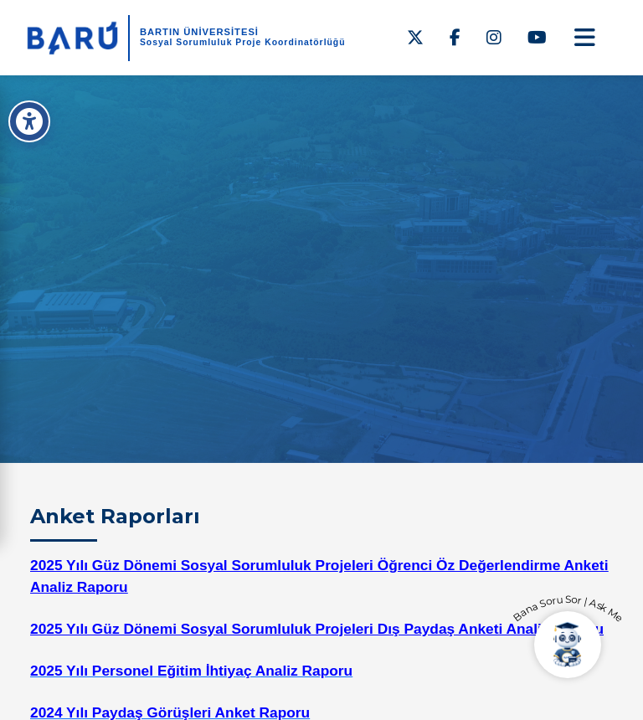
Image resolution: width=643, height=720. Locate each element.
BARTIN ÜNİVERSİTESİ (199, 32)
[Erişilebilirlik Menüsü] (29, 121)
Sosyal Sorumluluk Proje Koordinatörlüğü (243, 42)
